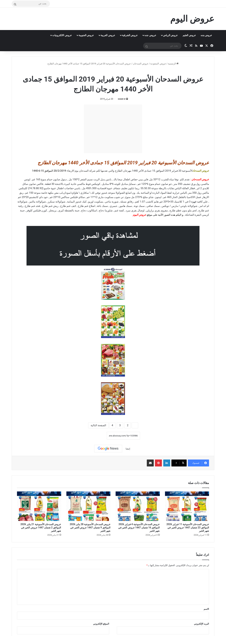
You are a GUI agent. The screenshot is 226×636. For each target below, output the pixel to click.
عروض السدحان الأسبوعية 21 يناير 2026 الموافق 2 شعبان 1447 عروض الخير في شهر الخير (40, 527)
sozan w (121, 99)
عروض (142, 214)
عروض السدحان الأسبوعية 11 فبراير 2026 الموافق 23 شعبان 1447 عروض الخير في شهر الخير (188, 527)
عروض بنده (206, 35)
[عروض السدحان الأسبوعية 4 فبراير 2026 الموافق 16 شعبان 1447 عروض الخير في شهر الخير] (138, 506)
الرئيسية (173, 63)
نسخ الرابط (96, 435)
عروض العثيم (189, 35)
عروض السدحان (140, 63)
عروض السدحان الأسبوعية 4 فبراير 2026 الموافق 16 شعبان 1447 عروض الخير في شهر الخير (139, 527)
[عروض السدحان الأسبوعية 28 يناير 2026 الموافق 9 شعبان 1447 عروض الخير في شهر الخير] (88, 506)
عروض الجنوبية (86, 35)
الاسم (206, 609)
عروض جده (150, 35)
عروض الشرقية (130, 35)
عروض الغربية (108, 35)
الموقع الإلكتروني (101, 623)
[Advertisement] (113, 128)
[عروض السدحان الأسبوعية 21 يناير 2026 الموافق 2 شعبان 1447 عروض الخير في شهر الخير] (39, 506)
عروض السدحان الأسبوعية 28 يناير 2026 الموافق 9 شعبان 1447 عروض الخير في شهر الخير (90, 527)
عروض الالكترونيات (62, 35)
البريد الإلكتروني (201, 623)
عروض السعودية (158, 63)
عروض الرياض (170, 35)
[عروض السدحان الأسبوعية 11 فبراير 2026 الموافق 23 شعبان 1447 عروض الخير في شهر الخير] (187, 506)
